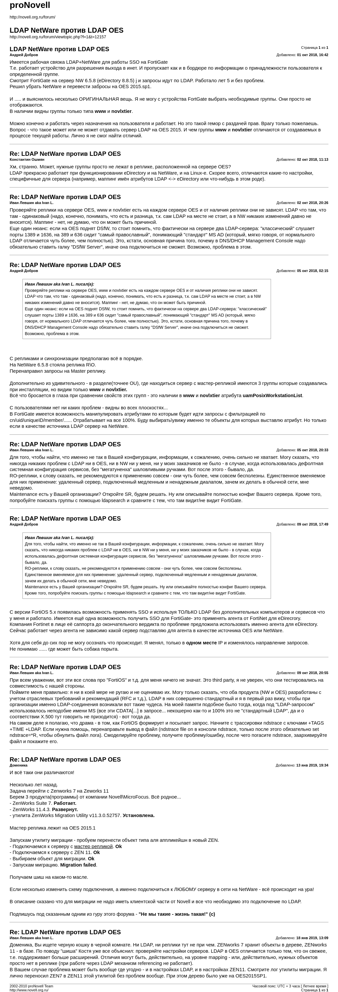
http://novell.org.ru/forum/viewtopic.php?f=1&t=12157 (58, 37)
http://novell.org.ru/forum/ (32, 17)
